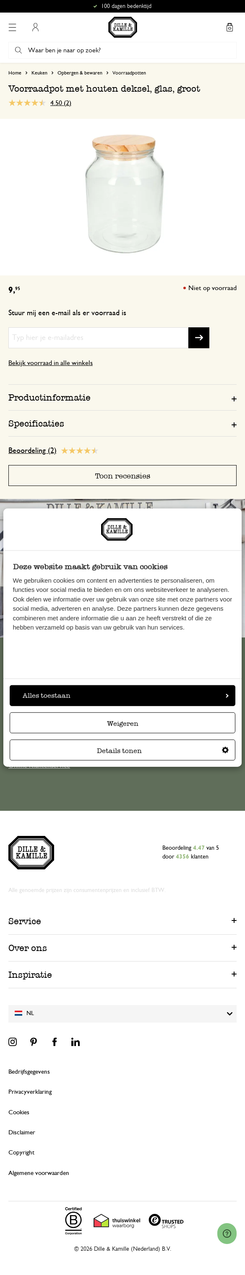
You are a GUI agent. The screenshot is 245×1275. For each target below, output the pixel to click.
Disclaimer (21, 1132)
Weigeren (122, 723)
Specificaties (36, 423)
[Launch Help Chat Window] (227, 1233)
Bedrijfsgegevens (29, 1072)
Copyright (21, 1152)
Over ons (27, 948)
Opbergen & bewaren (79, 72)
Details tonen (163, 750)
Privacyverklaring (30, 1092)
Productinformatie (49, 397)
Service (24, 921)
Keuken (39, 72)
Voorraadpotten (129, 72)
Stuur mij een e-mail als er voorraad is (67, 313)
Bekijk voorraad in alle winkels (50, 363)
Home (14, 72)
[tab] (122, 397)
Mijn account (35, 27)
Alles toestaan (126, 695)
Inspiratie (30, 974)
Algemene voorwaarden (38, 1173)
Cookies (18, 1112)
